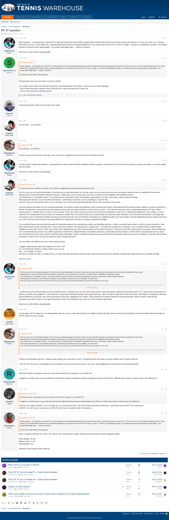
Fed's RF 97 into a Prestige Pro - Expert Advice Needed (33, 472)
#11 (165, 369)
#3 (166, 101)
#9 (166, 309)
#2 (166, 58)
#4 (166, 121)
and (32, 95)
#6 (166, 160)
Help (156, 513)
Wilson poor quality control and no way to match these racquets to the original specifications (48, 494)
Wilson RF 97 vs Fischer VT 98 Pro (23, 465)
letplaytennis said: (26, 185)
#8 (166, 264)
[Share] (162, 38)
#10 (165, 329)
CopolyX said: (25, 145)
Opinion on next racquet (18, 487)
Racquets (26, 467)
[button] (28, 17)
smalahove (158, 481)
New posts (4, 22)
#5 (166, 140)
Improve (86, 17)
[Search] (162, 17)
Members (36, 17)
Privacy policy (148, 513)
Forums (7, 17)
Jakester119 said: (26, 62)
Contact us (126, 513)
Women (74, 17)
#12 (165, 389)
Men (63, 17)
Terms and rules (136, 513)
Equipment (52, 17)
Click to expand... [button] (93, 287)
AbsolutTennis (12, 474)
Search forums (15, 22)
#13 (165, 413)
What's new (20, 17)
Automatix (159, 496)
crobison (10, 496)
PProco (10, 489)
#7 (166, 180)
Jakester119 (7, 34)
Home (162, 513)
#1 (166, 38)
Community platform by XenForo (84, 518)
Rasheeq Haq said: (26, 394)
